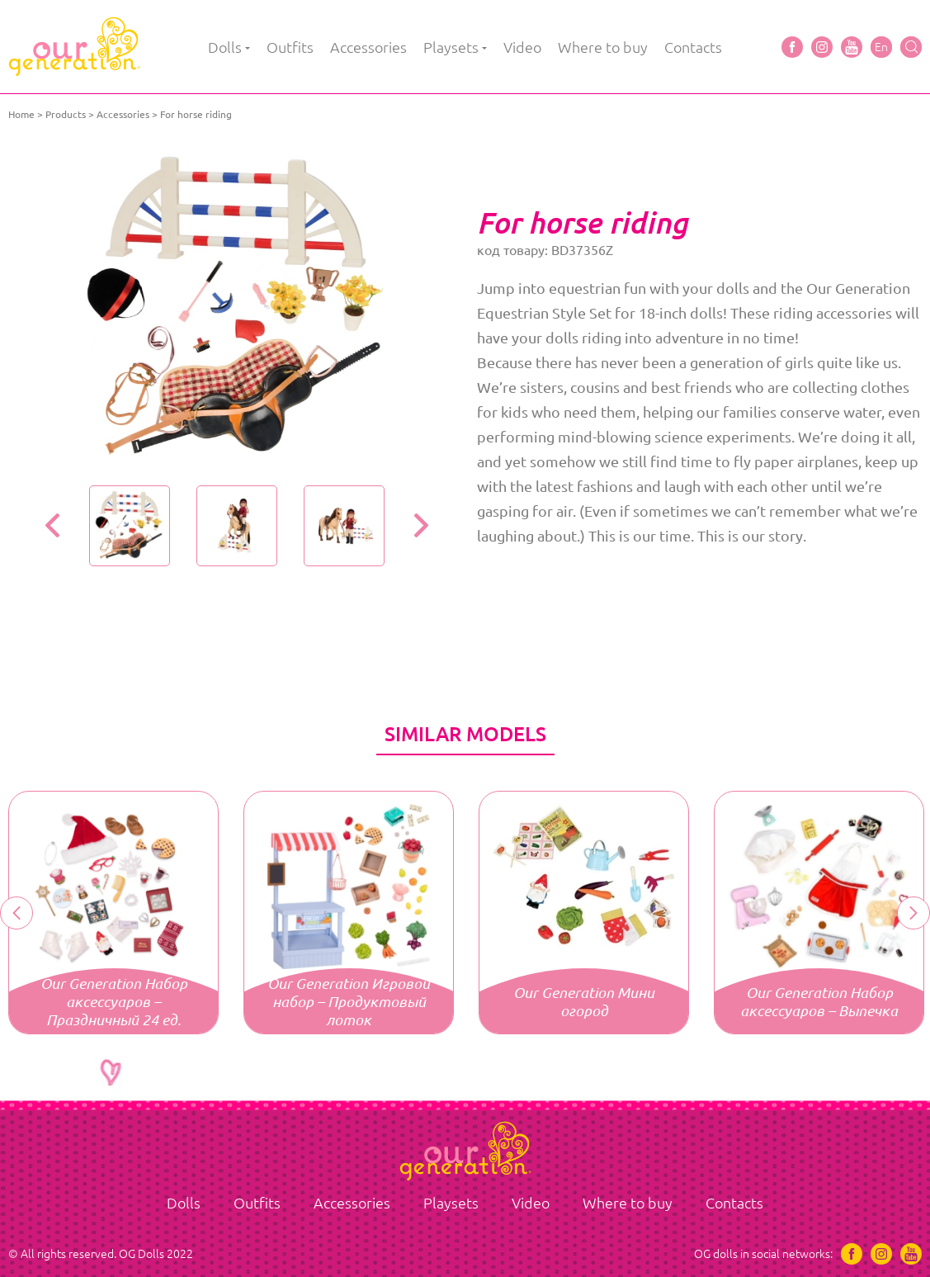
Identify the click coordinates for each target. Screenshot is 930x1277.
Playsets (451, 47)
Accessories (368, 47)
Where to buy (603, 47)
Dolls (225, 47)
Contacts (693, 47)
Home (21, 114)
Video (522, 47)
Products (65, 114)
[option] (236, 309)
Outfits (290, 47)
